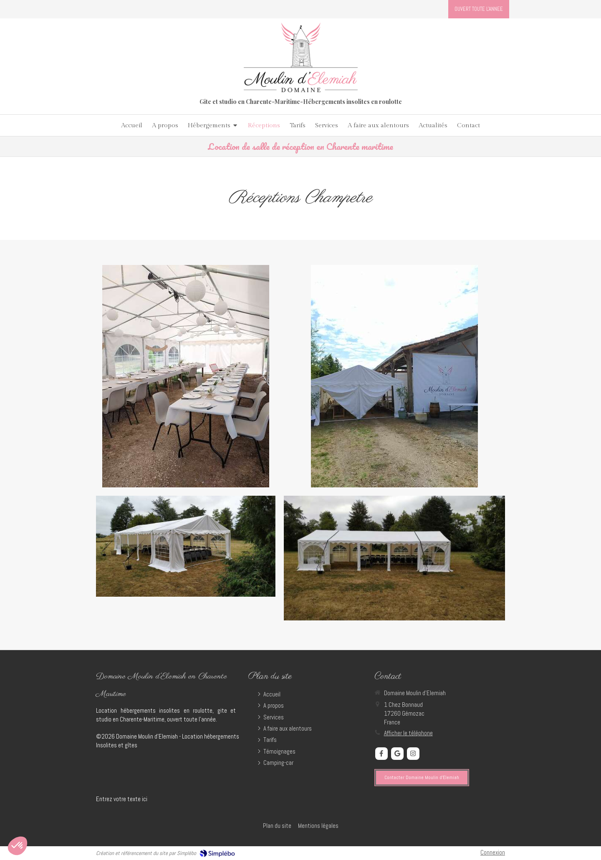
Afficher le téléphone (408, 733)
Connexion (492, 852)
